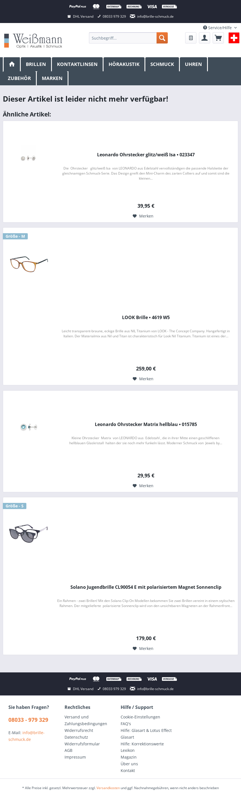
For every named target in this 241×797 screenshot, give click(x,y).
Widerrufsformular (82, 743)
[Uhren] (194, 64)
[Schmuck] (162, 64)
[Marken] (52, 78)
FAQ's (126, 723)
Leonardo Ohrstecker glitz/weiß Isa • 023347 (146, 155)
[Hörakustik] (124, 64)
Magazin (129, 757)
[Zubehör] (20, 78)
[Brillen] (36, 64)
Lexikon (128, 750)
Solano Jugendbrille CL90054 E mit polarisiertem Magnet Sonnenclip (145, 587)
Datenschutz (76, 737)
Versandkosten (108, 787)
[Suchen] (162, 37)
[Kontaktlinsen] (78, 64)
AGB (68, 750)
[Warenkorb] (218, 37)
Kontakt (128, 770)
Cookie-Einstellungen (140, 717)
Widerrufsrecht (79, 730)
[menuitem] (128, 37)
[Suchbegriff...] (128, 37)
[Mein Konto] (204, 37)
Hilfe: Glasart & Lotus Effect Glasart (146, 734)
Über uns (129, 763)
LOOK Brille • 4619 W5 (146, 317)
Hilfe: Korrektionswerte (142, 743)
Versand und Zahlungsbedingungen (86, 720)
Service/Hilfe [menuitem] (218, 27)
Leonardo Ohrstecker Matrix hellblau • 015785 (146, 424)
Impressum (75, 757)
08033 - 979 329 (28, 719)
